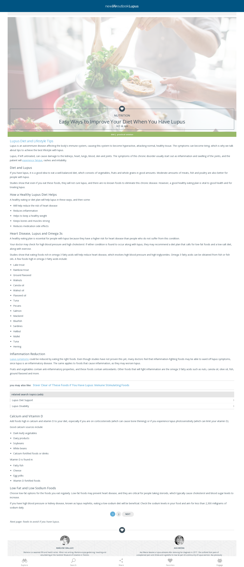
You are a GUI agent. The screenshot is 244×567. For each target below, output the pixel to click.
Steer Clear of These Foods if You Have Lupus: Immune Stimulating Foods (81, 385)
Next (127, 514)
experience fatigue (32, 160)
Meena (179, 548)
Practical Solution (125, 134)
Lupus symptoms (19, 359)
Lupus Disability (20, 406)
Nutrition (122, 115)
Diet (113, 134)
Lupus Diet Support (22, 400)
